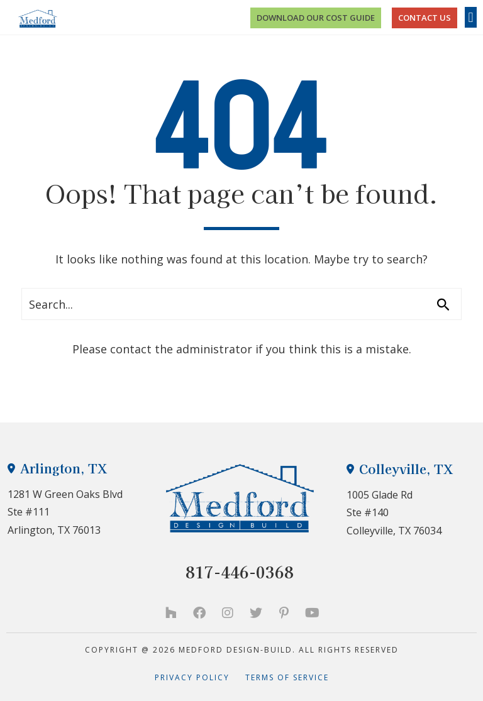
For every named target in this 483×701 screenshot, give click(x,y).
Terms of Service (287, 677)
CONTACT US (424, 17)
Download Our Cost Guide (316, 17)
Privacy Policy (200, 677)
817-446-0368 (240, 572)
